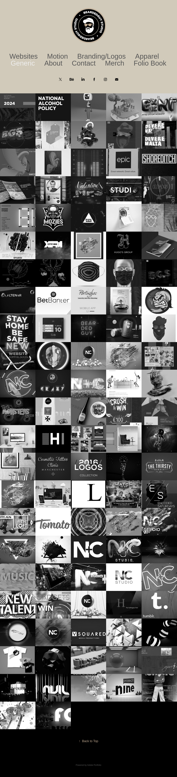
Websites (23, 56)
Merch (114, 63)
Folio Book (150, 63)
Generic (23, 63)
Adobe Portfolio (94, 765)
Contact (84, 63)
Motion (57, 56)
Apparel (147, 56)
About (53, 63)
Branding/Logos (101, 56)
